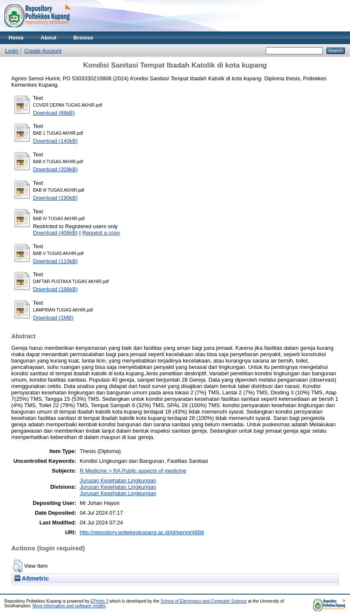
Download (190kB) (55, 198)
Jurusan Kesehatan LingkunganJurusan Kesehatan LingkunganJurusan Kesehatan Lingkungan (118, 486)
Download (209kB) (55, 169)
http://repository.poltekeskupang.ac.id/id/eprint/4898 (142, 532)
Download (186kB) (55, 289)
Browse (83, 37)
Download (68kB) (54, 113)
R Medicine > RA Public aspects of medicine (133, 471)
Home (16, 37)
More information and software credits (69, 606)
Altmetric (31, 578)
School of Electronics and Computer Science (204, 601)
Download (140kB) (55, 141)
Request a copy (101, 233)
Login (11, 51)
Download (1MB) (53, 317)
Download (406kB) (55, 233)
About (49, 37)
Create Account (43, 51)
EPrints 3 (99, 601)
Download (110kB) (55, 261)
